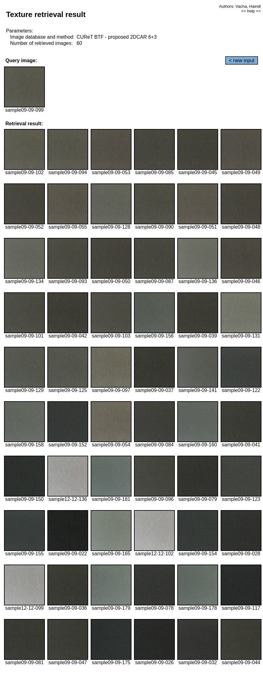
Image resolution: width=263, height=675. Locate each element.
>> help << (251, 11)
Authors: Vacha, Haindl (240, 6)
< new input (241, 60)
